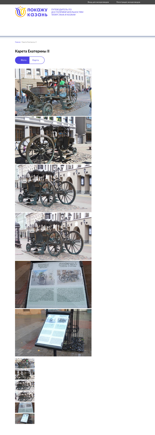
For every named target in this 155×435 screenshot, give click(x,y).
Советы (133, 31)
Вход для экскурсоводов (98, 2)
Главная (17, 42)
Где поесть (69, 31)
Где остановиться (92, 31)
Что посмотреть (24, 31)
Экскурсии (116, 31)
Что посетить (49, 31)
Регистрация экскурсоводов (128, 2)
